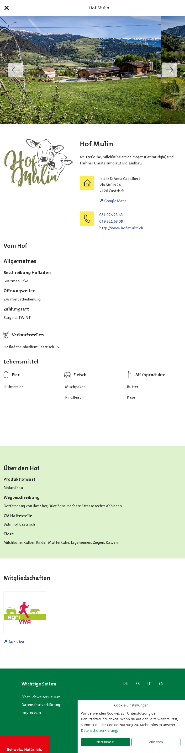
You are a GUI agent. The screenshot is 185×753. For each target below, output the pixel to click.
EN (161, 683)
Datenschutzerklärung (40, 704)
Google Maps (115, 200)
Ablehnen (156, 742)
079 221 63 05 (111, 221)
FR (138, 683)
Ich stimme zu (106, 742)
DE (125, 683)
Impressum (31, 712)
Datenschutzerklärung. (99, 730)
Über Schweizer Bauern (40, 697)
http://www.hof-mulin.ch (121, 228)
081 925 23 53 (111, 214)
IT (149, 683)
